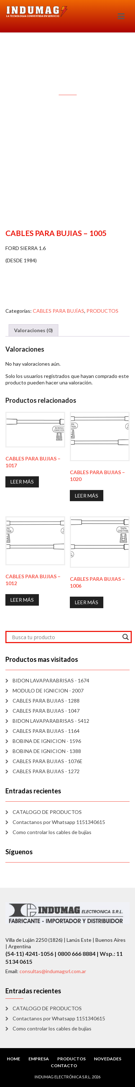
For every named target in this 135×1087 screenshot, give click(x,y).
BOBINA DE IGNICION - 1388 (47, 751)
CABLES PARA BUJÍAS (58, 311)
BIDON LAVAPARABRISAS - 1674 (51, 680)
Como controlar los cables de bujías (52, 832)
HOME (13, 1058)
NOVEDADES (107, 1058)
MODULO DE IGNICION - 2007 (48, 690)
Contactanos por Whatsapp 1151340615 (59, 822)
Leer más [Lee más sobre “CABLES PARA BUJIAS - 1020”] (86, 496)
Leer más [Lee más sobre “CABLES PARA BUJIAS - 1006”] (86, 602)
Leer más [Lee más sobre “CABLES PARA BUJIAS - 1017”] (22, 481)
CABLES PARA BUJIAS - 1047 (46, 711)
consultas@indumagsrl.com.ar (52, 971)
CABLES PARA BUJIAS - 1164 (46, 731)
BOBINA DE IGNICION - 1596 (47, 741)
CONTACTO (64, 1065)
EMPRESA (38, 1058)
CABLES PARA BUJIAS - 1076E (47, 761)
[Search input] (65, 637)
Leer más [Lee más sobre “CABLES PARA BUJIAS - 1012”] (22, 600)
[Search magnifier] (126, 637)
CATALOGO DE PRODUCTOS (47, 812)
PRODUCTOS (102, 311)
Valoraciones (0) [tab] (33, 330)
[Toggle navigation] (121, 16)
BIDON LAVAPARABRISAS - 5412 (51, 721)
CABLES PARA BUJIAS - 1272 (46, 771)
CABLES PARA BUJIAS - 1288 (46, 701)
